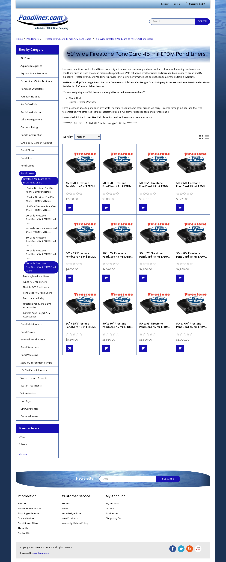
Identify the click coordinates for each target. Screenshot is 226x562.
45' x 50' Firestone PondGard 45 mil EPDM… (81, 185)
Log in (177, 4)
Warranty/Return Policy (75, 523)
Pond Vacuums (29, 354)
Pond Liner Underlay (33, 298)
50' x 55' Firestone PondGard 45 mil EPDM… (154, 185)
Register (164, 4)
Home (19, 39)
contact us (70, 112)
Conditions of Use (28, 523)
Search (66, 503)
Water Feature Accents (33, 378)
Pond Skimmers (29, 347)
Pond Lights (27, 165)
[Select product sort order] (88, 137)
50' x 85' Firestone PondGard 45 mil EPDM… (81, 325)
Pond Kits (26, 158)
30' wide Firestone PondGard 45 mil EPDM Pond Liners (41, 241)
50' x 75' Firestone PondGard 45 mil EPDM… (154, 255)
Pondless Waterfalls (32, 88)
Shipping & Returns (28, 513)
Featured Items (29, 416)
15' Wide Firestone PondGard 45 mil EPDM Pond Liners (41, 208)
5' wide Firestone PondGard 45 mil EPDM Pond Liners (40, 190)
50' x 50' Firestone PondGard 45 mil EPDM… (117, 185)
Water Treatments (31, 385)
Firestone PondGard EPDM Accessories (37, 305)
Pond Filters (27, 150)
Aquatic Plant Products (33, 73)
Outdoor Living (29, 127)
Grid (201, 137)
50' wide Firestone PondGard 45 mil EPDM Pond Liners (41, 267)
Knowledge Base (71, 513)
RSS (189, 548)
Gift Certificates (29, 408)
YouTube (198, 548)
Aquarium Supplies (31, 65)
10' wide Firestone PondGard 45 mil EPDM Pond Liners (41, 199)
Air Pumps (26, 58)
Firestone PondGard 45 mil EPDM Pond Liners (37, 181)
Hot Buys (25, 401)
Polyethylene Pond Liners (36, 276)
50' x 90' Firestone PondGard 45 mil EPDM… (117, 325)
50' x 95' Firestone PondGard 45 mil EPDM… (154, 325)
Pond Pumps (27, 332)
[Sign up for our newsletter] (127, 479)
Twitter (181, 548)
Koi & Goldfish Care (31, 112)
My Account (112, 503)
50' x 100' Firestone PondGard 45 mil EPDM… (191, 325)
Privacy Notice (26, 518)
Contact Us (24, 533)
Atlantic (23, 444)
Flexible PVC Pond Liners (36, 287)
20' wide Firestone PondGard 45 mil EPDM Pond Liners (41, 219)
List (207, 137)
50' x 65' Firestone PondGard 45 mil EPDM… (81, 255)
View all (23, 454)
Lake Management (31, 119)
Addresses (112, 513)
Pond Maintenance (31, 324)
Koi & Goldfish (28, 104)
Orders (110, 508)
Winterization (28, 393)
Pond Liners (27, 173)
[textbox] (172, 21)
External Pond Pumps (33, 339)
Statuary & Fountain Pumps (36, 362)
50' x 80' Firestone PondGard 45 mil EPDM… (191, 255)
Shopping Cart (114, 518)
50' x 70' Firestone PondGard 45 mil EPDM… (117, 255)
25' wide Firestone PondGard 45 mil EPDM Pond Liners (41, 230)
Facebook (172, 548)
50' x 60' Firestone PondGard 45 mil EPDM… (191, 185)
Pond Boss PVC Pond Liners (37, 293)
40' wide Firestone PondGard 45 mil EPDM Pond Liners (41, 254)
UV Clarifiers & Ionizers (33, 370)
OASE (22, 436)
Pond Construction (31, 134)
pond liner (93, 108)
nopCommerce (41, 553)
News (65, 508)
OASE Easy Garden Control (36, 142)
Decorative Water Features (36, 81)
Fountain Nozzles (30, 96)
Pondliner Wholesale (29, 508)
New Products (70, 518)
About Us (23, 528)
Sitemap (22, 503)
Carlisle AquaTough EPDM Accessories (36, 315)
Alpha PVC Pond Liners (35, 282)
